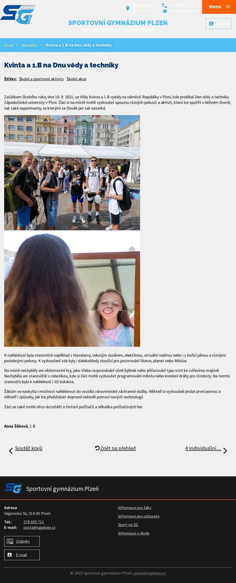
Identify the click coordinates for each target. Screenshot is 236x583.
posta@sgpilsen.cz (184, 10)
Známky (23, 541)
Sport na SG (128, 524)
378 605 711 (178, 5)
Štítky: (10, 79)
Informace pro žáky (134, 507)
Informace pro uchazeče (138, 516)
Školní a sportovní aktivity (41, 79)
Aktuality (29, 45)
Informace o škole (133, 533)
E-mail (21, 554)
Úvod (8, 45)
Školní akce (76, 79)
